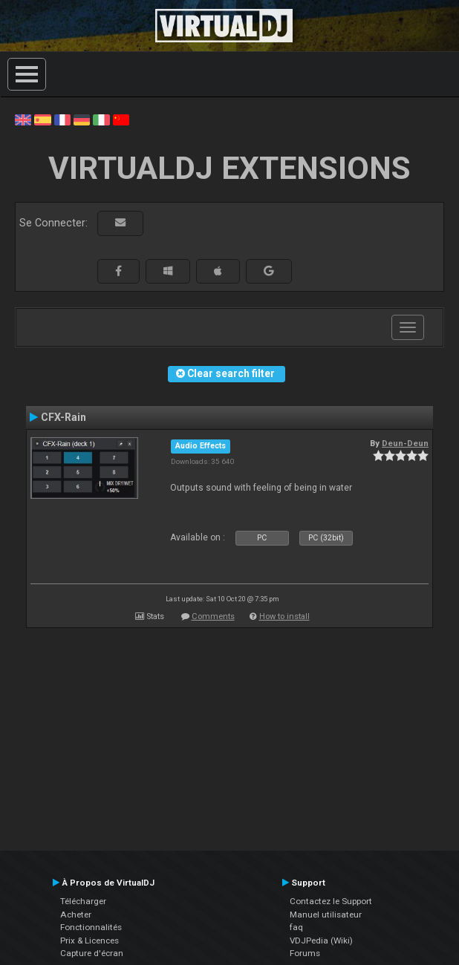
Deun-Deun (405, 443)
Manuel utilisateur (326, 914)
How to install (284, 616)
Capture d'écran (91, 953)
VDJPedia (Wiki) (321, 940)
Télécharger (83, 901)
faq (296, 927)
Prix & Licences (89, 940)
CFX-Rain (63, 417)
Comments (213, 616)
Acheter (75, 914)
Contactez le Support (331, 901)
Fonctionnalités (91, 927)
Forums (305, 953)
